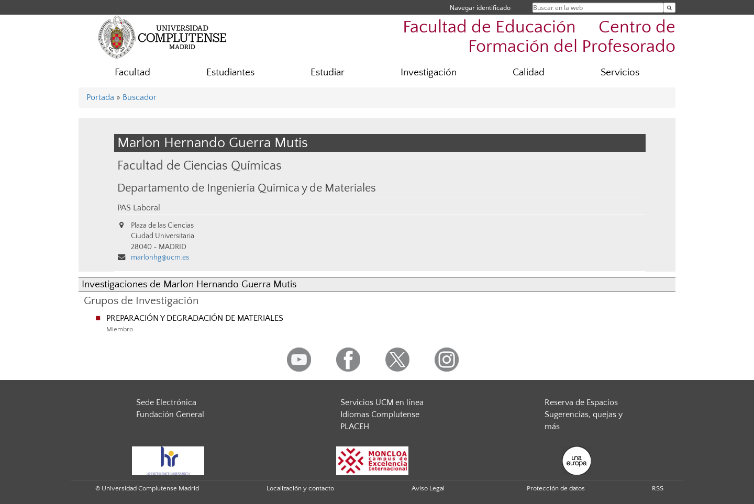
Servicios (620, 72)
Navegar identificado (480, 7)
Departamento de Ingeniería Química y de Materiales (246, 188)
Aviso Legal (428, 488)
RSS (657, 488)
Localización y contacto (300, 488)
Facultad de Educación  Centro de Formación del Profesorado (539, 37)
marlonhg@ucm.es (160, 257)
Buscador (140, 97)
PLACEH (354, 426)
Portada (100, 97)
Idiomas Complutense (379, 414)
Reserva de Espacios (581, 402)
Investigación (429, 72)
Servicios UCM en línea (382, 402)
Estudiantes (230, 72)
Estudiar (328, 72)
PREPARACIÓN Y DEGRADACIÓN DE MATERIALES (194, 318)
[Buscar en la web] (669, 8)
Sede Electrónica (166, 402)
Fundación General (170, 414)
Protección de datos (556, 488)
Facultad (132, 72)
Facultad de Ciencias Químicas (199, 166)
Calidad (529, 72)
